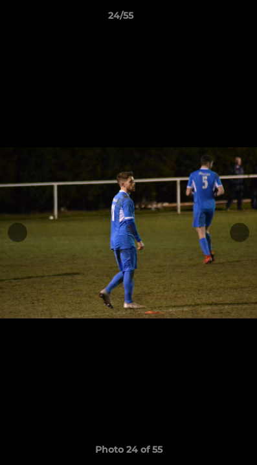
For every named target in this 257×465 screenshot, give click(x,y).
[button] (210, 19)
